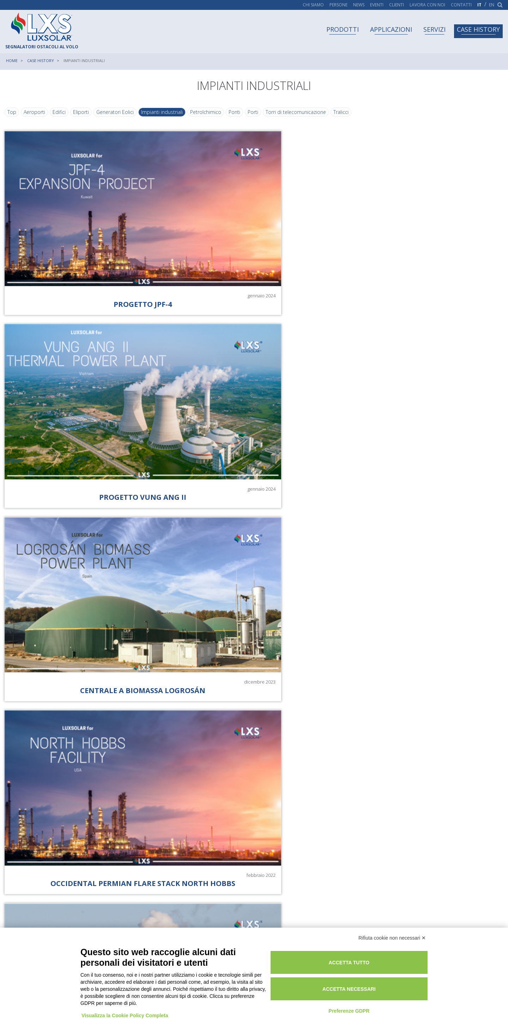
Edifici (59, 117)
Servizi (434, 29)
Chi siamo (313, 5)
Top (12, 117)
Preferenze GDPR (376, 1005)
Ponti (235, 117)
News (358, 5)
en (491, 5)
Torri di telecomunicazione (296, 117)
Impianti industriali (162, 117)
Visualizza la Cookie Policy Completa (125, 1004)
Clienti (396, 5)
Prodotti (342, 29)
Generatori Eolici (115, 117)
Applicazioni (391, 29)
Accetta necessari (376, 984)
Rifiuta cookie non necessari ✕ (392, 933)
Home (12, 60)
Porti (253, 117)
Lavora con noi (427, 5)
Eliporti (82, 117)
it (479, 5)
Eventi (376, 5)
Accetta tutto (376, 957)
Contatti (461, 5)
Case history (478, 29)
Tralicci (341, 117)
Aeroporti (35, 117)
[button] (346, 805)
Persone (338, 5)
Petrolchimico (206, 117)
